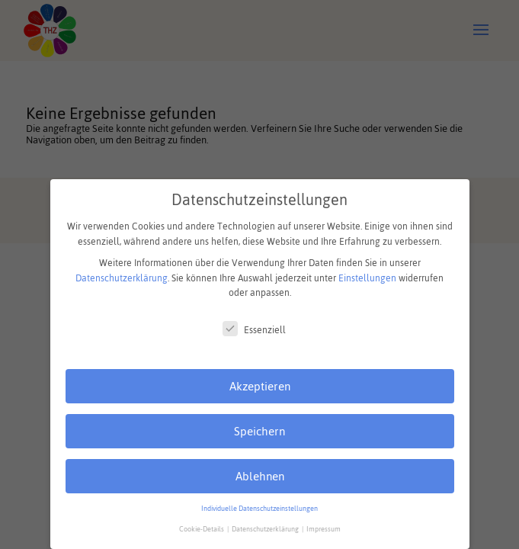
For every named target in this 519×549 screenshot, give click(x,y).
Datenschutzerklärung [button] (266, 529)
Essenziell (254, 330)
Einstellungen (367, 278)
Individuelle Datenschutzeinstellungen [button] (259, 508)
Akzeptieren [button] (259, 386)
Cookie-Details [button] (202, 529)
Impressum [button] (323, 529)
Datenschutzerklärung (121, 278)
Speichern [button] (259, 431)
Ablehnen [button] (259, 476)
